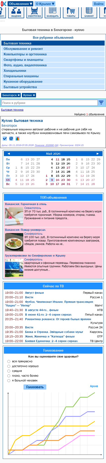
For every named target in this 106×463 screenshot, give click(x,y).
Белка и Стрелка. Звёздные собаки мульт (44, 332)
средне (17, 371)
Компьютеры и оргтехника (25, 54)
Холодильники (15, 70)
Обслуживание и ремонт (23, 48)
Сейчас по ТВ (53, 286)
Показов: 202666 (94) (46, 145)
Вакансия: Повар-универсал (25, 230)
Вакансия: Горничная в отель (26, 204)
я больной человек (25, 380)
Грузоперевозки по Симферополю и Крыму (35, 255)
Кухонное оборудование (23, 81)
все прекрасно (22, 361)
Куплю (29, 95)
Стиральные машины (21, 76)
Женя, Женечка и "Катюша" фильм (40, 336)
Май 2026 (53, 153)
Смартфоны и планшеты (23, 59)
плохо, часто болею (25, 375)
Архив (94, 386)
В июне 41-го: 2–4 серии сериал (38, 314)
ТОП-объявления (53, 197)
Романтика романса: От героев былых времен (48, 319)
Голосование (53, 350)
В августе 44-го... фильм (31, 310)
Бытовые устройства (20, 87)
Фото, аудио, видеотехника (25, 65)
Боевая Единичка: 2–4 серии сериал (41, 341)
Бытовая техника (17, 43)
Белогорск (11, 95)
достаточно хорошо (25, 366)
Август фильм (24, 292)
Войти (98, 4)
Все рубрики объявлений (53, 37)
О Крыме (45, 4)
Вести (19, 297)
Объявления (21, 4)
